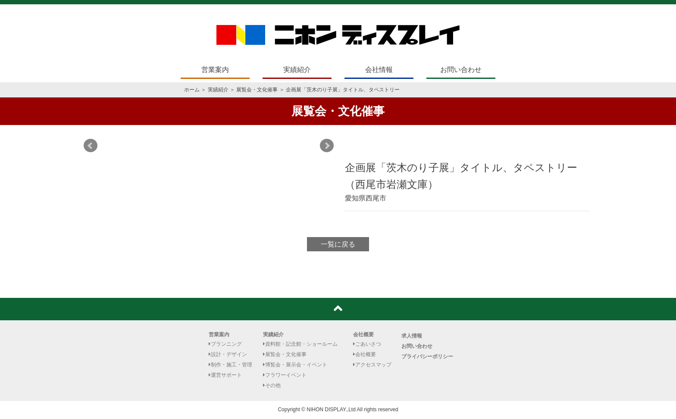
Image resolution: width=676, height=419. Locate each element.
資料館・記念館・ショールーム (300, 344)
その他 (272, 385)
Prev (90, 146)
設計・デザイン (228, 354)
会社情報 (379, 69)
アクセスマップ (372, 365)
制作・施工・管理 (230, 365)
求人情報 (411, 336)
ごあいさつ (367, 344)
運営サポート (225, 375)
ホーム (192, 90)
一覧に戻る (338, 244)
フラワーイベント (285, 375)
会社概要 (363, 334)
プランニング (225, 344)
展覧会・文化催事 (257, 90)
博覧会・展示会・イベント (295, 365)
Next (327, 146)
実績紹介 (297, 69)
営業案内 (215, 69)
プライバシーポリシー (427, 356)
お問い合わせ (461, 69)
